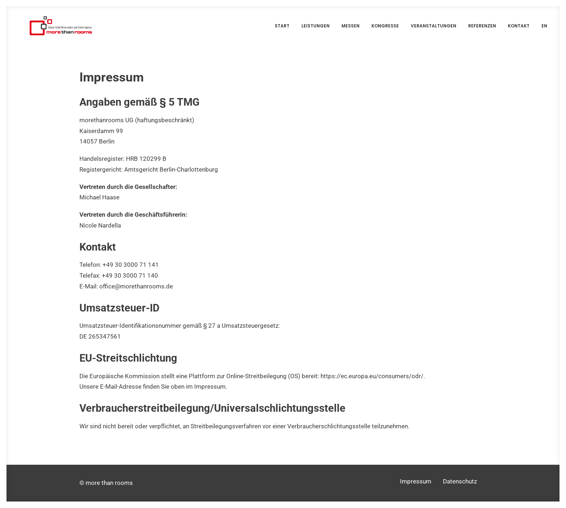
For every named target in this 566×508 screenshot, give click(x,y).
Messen (350, 29)
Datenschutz (460, 481)
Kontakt (519, 29)
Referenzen (482, 29)
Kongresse (385, 29)
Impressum (415, 481)
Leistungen (315, 29)
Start (282, 29)
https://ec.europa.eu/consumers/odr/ (372, 383)
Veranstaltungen (433, 29)
